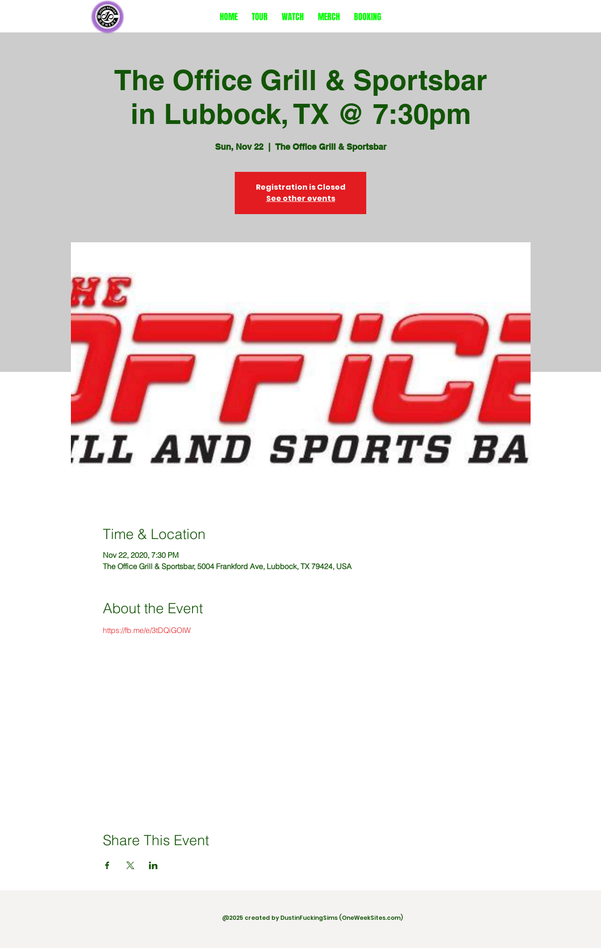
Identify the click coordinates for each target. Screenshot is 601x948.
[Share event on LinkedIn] (153, 865)
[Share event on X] (130, 865)
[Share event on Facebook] (107, 865)
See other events (300, 198)
